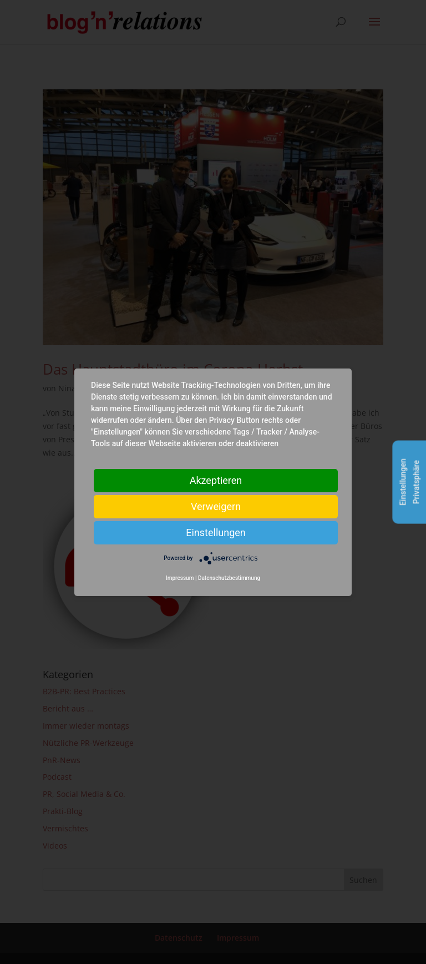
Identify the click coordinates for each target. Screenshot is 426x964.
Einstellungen (215, 532)
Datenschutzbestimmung (229, 578)
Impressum (180, 578)
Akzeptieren (216, 480)
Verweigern (216, 506)
